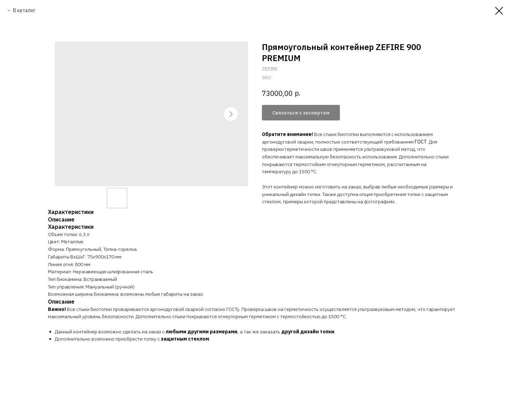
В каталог (24, 10)
